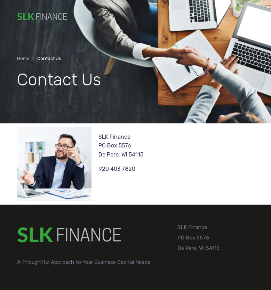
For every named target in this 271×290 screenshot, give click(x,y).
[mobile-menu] (247, 16)
